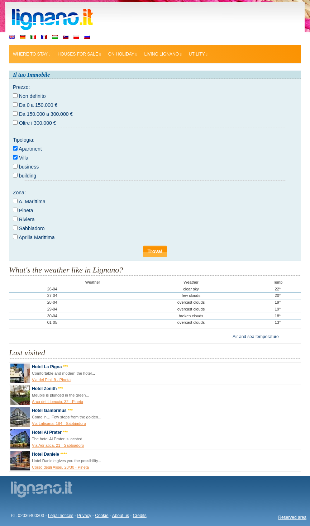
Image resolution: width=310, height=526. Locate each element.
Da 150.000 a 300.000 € (46, 114)
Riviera (27, 219)
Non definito (32, 96)
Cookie (101, 515)
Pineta (26, 210)
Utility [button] (198, 54)
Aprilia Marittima (36, 237)
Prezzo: (21, 87)
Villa (23, 158)
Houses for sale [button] (79, 54)
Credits (140, 515)
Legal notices (60, 515)
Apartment (30, 149)
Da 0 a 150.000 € (38, 105)
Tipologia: (23, 140)
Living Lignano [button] (162, 54)
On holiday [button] (122, 54)
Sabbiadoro (32, 228)
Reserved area (292, 517)
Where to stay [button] (32, 54)
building (27, 176)
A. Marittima (32, 201)
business (29, 167)
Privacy (84, 515)
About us (120, 515)
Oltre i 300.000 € (37, 123)
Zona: (19, 192)
